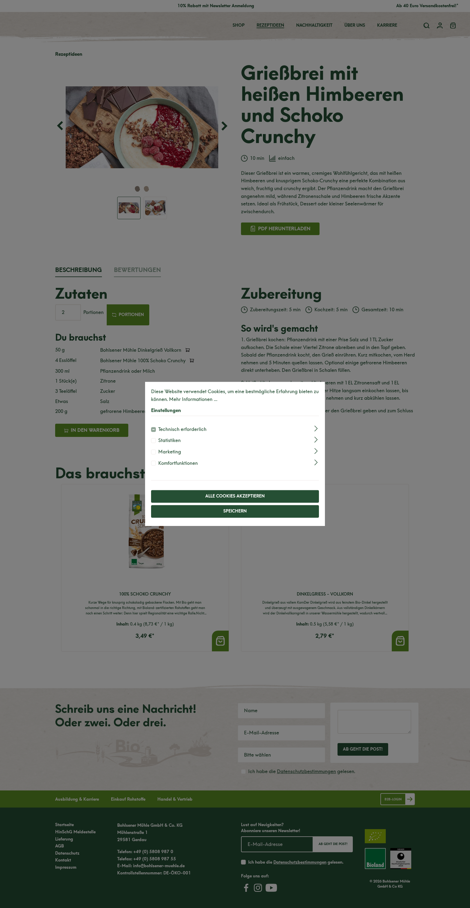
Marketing (169, 452)
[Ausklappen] (316, 428)
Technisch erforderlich (182, 429)
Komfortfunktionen (178, 463)
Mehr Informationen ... (193, 399)
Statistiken (169, 441)
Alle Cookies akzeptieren (235, 496)
